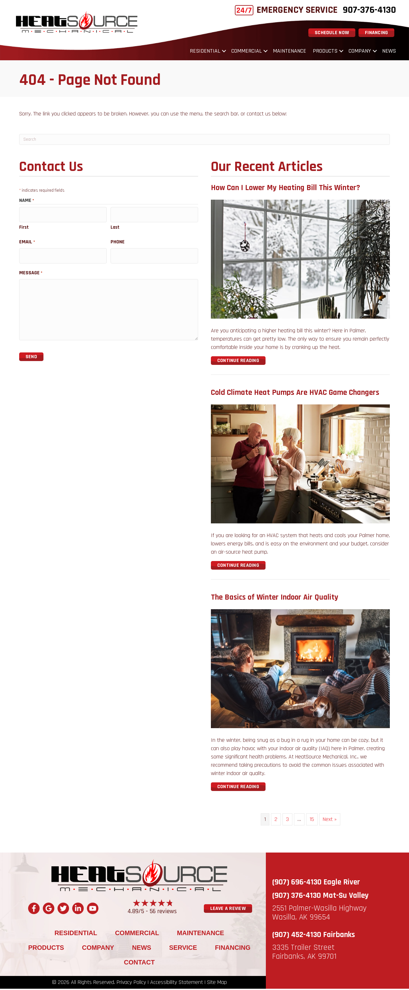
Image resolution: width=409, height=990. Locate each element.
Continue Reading (238, 362)
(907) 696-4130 (296, 884)
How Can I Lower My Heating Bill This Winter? (285, 189)
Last (115, 226)
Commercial (243, 51)
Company (357, 51)
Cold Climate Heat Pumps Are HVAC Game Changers (295, 394)
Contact (139, 963)
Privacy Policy (131, 983)
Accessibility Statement (176, 983)
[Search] (204, 141)
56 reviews (163, 912)
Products (322, 51)
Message (30, 269)
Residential (202, 51)
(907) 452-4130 (296, 936)
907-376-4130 (366, 10)
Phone (118, 240)
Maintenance (286, 51)
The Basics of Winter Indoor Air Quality (274, 599)
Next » (330, 820)
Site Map (217, 983)
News (386, 51)
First (24, 226)
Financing (233, 948)
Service (183, 948)
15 (312, 820)
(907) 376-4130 (296, 897)
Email (27, 240)
